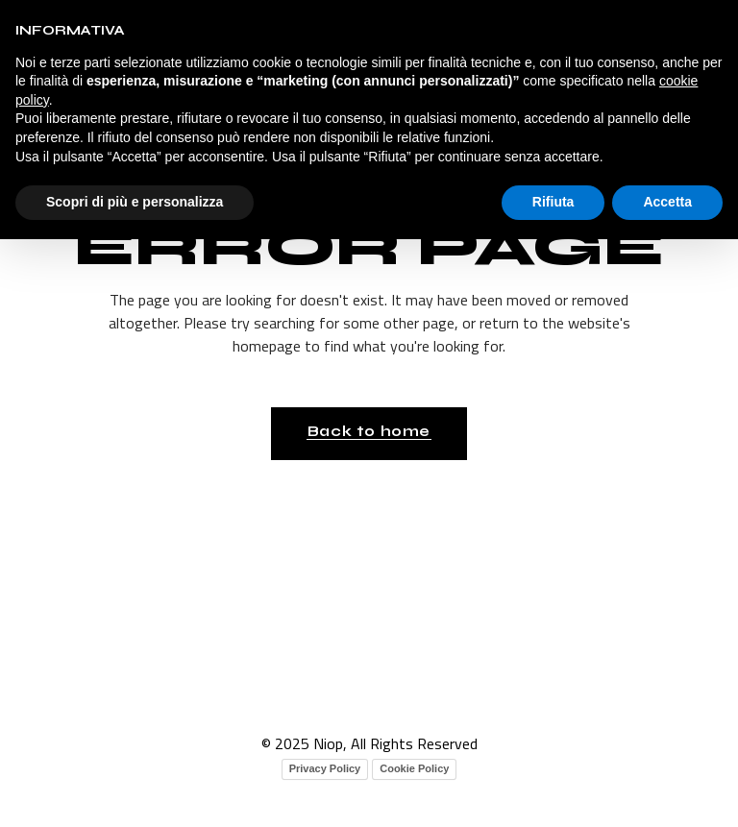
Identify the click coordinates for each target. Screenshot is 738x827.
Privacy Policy (325, 768)
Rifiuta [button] (553, 201)
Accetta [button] (667, 201)
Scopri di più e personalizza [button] (134, 201)
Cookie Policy (414, 768)
